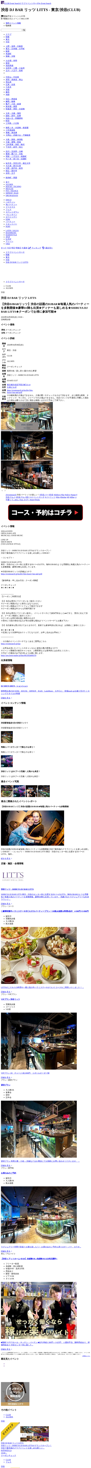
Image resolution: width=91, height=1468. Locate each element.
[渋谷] (7, 260)
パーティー (10, 222)
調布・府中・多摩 (13, 116)
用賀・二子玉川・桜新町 (16, 156)
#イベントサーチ (37, 497)
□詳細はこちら (86, 1356)
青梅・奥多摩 (11, 133)
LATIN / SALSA (12, 231)
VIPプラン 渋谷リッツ (10, 999)
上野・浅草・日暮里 (14, 46)
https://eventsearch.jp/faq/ (11, 644)
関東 (7, 37)
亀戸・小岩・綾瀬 (13, 104)
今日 (9, 248)
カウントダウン (12, 212)
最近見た (47, 248)
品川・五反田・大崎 (14, 151)
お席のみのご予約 (8, 1173)
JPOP (8, 237)
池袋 (7, 95)
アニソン (9, 241)
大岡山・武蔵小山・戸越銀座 (18, 135)
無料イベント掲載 (13, 23)
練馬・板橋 (10, 101)
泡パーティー (11, 205)
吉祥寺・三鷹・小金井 (15, 68)
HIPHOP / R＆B (12, 193)
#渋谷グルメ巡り (23, 497)
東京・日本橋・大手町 (15, 49)
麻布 (7, 92)
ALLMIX (9, 184)
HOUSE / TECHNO (13, 187)
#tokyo (67, 495)
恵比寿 (8, 82)
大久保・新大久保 (13, 166)
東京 (7, 39)
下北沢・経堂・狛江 (14, 147)
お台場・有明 (11, 61)
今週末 (24, 248)
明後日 (18, 248)
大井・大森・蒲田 (13, 113)
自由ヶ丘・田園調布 (14, 118)
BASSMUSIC (11, 233)
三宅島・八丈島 (12, 123)
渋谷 (7, 42)
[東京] (7, 257)
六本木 (8, 87)
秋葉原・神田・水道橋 (15, 109)
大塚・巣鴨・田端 (13, 142)
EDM (8, 219)
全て (7, 182)
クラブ (8, 34)
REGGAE (9, 189)
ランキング (34, 248)
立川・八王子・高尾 (14, 71)
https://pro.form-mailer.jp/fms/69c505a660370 (18, 655)
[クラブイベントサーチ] (15, 252)
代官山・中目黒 (12, 77)
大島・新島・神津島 (14, 140)
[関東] (7, 255)
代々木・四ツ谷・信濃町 (16, 159)
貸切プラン (5, 1085)
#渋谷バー (44, 495)
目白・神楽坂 (11, 99)
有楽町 (8, 54)
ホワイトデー (11, 217)
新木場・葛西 (11, 106)
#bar (62, 495)
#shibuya (57, 495)
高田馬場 (9, 66)
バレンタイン (11, 215)
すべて (4, 248)
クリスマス (10, 207)
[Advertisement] (44, 271)
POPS (8, 226)
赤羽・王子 (10, 173)
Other (8, 244)
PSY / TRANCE (12, 191)
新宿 (7, 63)
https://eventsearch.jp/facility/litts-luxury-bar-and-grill (20, 391)
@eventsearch (11, 495)
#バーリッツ (50, 497)
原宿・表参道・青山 (14, 80)
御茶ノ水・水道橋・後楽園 (17, 128)
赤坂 (7, 90)
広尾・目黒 (10, 85)
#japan (73, 495)
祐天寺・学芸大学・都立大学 (18, 163)
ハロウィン (10, 202)
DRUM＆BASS (12, 196)
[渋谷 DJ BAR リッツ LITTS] (17, 262)
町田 (7, 121)
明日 (13, 248)
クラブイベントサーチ (15, 282)
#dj (68, 497)
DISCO (8, 200)
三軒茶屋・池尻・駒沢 (15, 144)
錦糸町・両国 (11, 178)
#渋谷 (51, 495)
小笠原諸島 (10, 130)
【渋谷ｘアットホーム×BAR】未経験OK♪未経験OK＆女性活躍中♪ (29, 1259)
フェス (8, 210)
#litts (58, 497)
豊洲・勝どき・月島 (14, 154)
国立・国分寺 (11, 171)
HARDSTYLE (11, 235)
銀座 (7, 51)
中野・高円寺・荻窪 (14, 168)
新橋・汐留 (10, 56)
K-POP (8, 239)
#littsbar (63, 497)
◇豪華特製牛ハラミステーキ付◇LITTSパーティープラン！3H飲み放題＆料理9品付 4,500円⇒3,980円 (45, 911)
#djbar (72, 497)
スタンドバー (11, 224)
